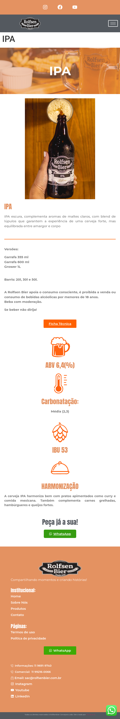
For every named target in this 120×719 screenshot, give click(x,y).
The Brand (90, 714)
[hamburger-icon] (113, 23)
